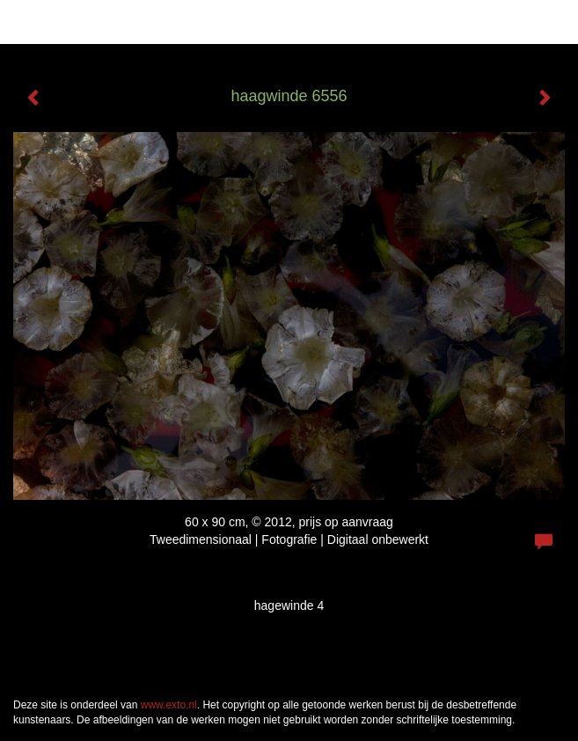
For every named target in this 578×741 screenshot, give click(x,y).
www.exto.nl (169, 705)
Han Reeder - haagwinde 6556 (122, 22)
